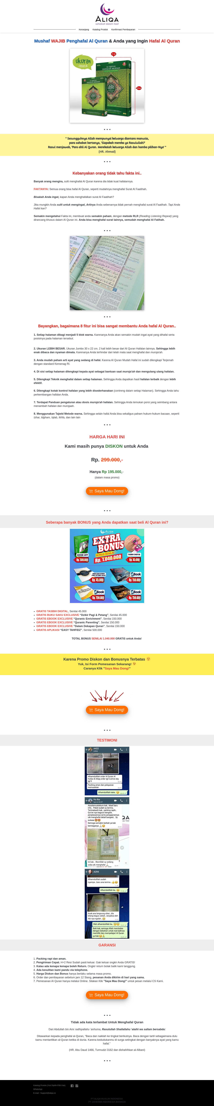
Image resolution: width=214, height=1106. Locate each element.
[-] (72, 1086)
